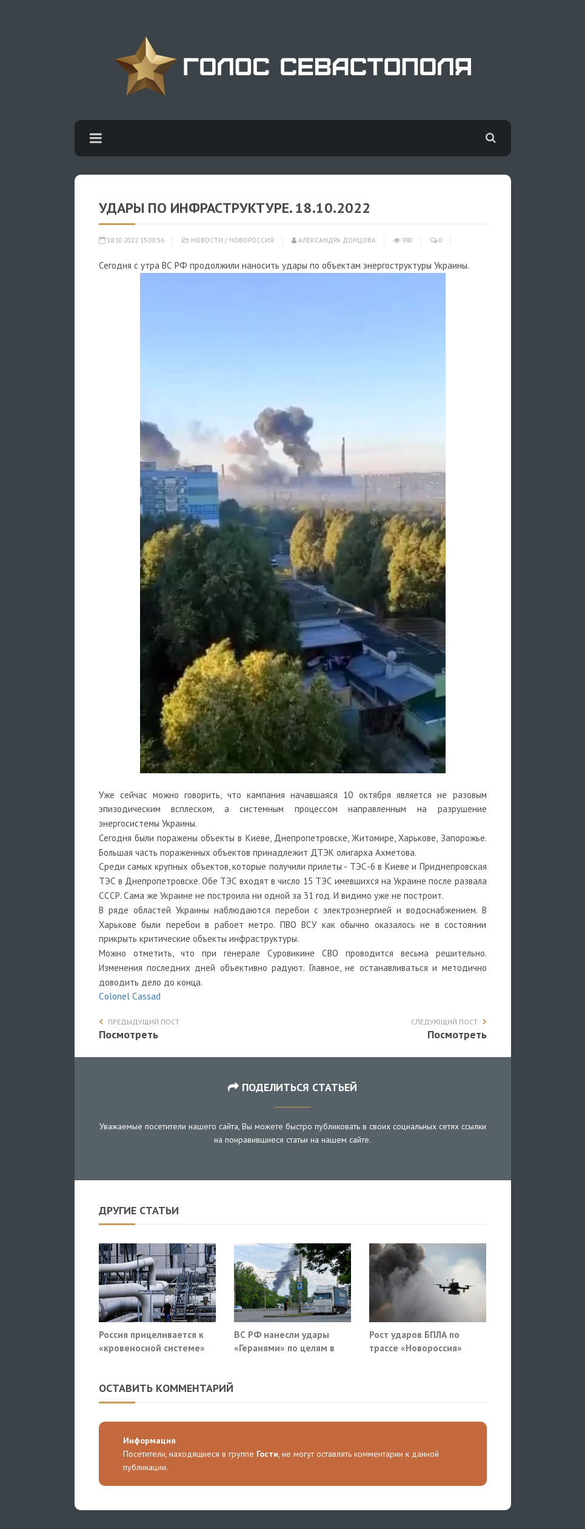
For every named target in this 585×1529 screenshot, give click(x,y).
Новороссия (251, 240)
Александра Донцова (334, 240)
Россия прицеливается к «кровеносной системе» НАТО (152, 1347)
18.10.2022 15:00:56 (131, 240)
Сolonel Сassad (130, 996)
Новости (207, 240)
